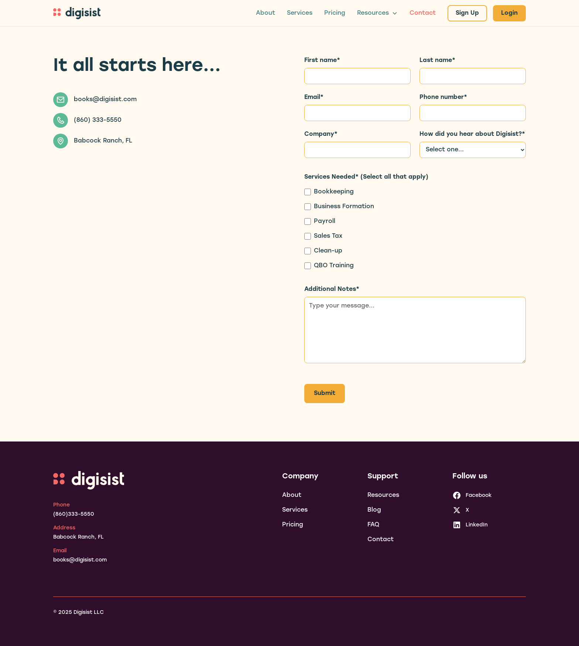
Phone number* (443, 97)
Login (509, 13)
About (265, 13)
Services (299, 13)
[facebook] (472, 495)
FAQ (373, 525)
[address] (78, 532)
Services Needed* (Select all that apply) (366, 177)
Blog (374, 510)
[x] (460, 510)
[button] (377, 13)
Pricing (334, 13)
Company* (321, 134)
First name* (322, 60)
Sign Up (467, 13)
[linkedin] (470, 525)
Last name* (437, 60)
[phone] (73, 509)
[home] (76, 13)
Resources (383, 495)
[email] (80, 555)
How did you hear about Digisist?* (472, 134)
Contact (423, 13)
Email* (313, 97)
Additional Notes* (331, 289)
